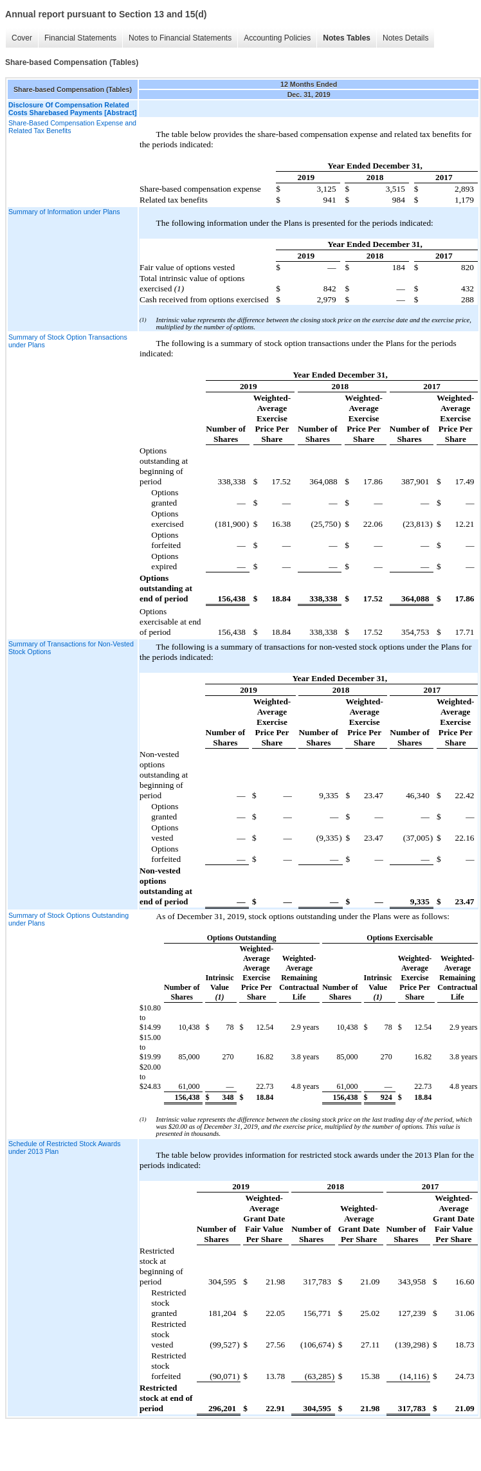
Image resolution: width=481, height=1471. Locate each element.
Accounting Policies (277, 37)
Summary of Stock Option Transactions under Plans (67, 341)
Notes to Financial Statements (180, 37)
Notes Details (405, 37)
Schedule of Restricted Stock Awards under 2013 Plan (64, 1147)
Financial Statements (80, 37)
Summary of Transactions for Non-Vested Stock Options (71, 647)
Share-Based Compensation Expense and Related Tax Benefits (72, 126)
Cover (22, 37)
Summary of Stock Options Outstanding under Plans (68, 919)
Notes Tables (346, 37)
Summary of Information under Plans (64, 211)
